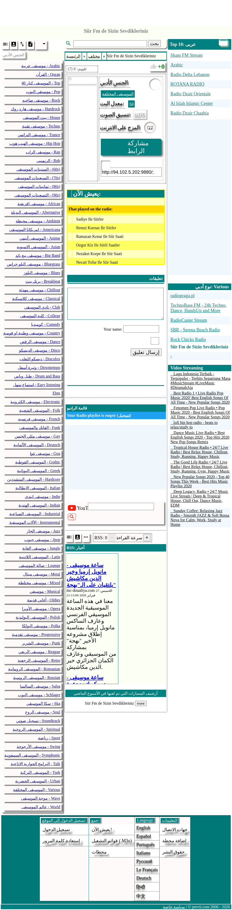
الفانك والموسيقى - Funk (39, 427)
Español (143, 836)
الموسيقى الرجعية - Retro (39, 660)
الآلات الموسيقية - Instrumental (34, 522)
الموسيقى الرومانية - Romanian (34, 669)
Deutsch (143, 878)
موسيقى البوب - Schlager (39, 695)
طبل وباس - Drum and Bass (37, 376)
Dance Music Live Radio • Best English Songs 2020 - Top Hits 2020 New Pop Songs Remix (199, 437)
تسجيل (124, 415)
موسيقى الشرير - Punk (41, 643)
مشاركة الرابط (138, 147)
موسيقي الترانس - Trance (39, 135)
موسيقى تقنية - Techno (41, 126)
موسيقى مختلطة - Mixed (39, 583)
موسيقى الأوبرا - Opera (41, 608)
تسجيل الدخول (56, 829)
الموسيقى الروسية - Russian (36, 677)
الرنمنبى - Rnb (48, 160)
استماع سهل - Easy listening (36, 385)
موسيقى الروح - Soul (42, 712)
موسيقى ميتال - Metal (41, 574)
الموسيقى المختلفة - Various (36, 790)
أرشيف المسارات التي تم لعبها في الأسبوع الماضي (116, 693)
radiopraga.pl (182, 295)
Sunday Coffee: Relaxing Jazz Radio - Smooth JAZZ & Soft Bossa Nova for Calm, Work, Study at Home (199, 518)
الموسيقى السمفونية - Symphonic (32, 755)
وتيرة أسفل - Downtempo (39, 367)
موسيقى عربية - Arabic (40, 66)
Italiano (143, 852)
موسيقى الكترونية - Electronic (35, 402)
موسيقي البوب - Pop (43, 92)
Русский (144, 861)
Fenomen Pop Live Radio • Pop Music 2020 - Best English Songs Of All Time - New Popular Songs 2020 (200, 412)
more (141, 703)
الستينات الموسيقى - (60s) (38, 169)
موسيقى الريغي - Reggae (39, 652)
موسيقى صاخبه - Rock (41, 100)
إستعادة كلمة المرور (61, 840)
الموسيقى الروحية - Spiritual (36, 729)
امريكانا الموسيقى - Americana (34, 229)
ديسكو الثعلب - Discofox (40, 359)
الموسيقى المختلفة (117, 94)
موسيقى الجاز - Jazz (43, 531)
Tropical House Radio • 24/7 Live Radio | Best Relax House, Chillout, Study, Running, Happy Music (199, 452)
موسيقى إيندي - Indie (42, 496)
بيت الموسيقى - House (41, 117)
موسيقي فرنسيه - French (39, 419)
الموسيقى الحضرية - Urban (37, 781)
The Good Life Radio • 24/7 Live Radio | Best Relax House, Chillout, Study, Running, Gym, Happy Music (200, 466)
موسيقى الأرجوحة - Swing (38, 746)
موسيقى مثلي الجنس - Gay (37, 436)
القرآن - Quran (48, 74)
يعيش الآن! (102, 829)
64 (131, 104)
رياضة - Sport (49, 738)
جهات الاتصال (175, 829)
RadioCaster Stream (188, 320)
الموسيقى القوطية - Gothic (37, 462)
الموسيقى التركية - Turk (40, 772)
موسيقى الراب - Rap (43, 152)
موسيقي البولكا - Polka (41, 626)
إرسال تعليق (146, 352)
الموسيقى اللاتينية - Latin (39, 557)
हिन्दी (140, 887)
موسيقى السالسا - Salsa (40, 686)
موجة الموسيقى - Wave (40, 798)
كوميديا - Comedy (45, 324)
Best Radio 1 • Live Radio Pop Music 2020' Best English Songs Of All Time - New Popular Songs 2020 (200, 397)
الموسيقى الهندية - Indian (39, 505)
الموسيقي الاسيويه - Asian (38, 247)
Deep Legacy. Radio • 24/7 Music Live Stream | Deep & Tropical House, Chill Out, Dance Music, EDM (199, 498)
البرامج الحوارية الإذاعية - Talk (35, 764)
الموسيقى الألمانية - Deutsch (36, 445)
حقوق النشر (173, 851)
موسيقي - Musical (45, 591)
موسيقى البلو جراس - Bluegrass (33, 264)
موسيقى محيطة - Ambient (38, 221)
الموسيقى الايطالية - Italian (37, 488)
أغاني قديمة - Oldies (43, 600)
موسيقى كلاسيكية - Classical (36, 298)
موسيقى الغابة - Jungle (41, 548)
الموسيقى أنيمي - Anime (40, 238)
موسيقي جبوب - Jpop (42, 540)
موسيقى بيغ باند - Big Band (37, 255)
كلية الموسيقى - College (40, 316)
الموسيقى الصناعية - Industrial (34, 514)
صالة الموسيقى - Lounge (39, 565)
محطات (99, 851)
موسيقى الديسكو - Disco (39, 350)
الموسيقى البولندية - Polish (38, 617)
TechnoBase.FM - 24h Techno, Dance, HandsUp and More (198, 308)
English (143, 827)
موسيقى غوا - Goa (45, 453)
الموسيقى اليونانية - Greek (38, 471)
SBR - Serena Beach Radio (195, 329)
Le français (147, 869)
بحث (154, 43)
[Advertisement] (116, 11)
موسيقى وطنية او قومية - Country (31, 333)
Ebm (56, 393)
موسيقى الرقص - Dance (40, 342)
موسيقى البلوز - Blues (42, 273)
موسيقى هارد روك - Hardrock (35, 109)
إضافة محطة (174, 840)
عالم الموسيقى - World (41, 807)
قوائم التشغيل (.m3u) (112, 840)
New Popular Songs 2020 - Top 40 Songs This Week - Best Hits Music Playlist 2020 (199, 481)
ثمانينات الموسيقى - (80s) (39, 186)
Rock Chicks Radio (188, 339)
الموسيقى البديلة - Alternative (35, 212)
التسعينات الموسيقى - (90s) (37, 195)
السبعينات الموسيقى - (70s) (37, 178)
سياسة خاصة (174, 907)
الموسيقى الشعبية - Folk (39, 410)
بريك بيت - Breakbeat (43, 281)
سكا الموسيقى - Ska (43, 703)
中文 (140, 896)
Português (145, 844)
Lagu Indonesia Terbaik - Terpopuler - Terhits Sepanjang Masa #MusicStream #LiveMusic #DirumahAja (200, 381)
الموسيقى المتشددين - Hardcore (33, 479)
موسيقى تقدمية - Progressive (36, 634)
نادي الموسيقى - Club (42, 307)
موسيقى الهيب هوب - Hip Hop (34, 143)
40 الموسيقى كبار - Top (41, 83)
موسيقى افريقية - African (38, 204)
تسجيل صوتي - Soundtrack (38, 721)
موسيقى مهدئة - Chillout (39, 290)
